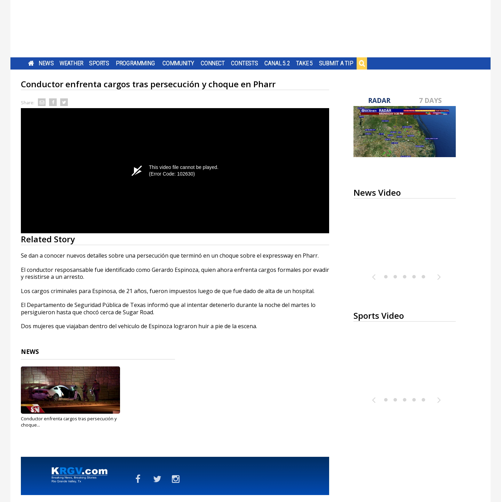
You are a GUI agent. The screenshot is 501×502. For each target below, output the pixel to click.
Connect (213, 63)
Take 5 (304, 63)
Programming (135, 63)
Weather (71, 63)
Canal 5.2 (277, 63)
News (46, 63)
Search (362, 63)
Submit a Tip (336, 63)
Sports (99, 63)
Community (178, 63)
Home (31, 63)
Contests (244, 63)
